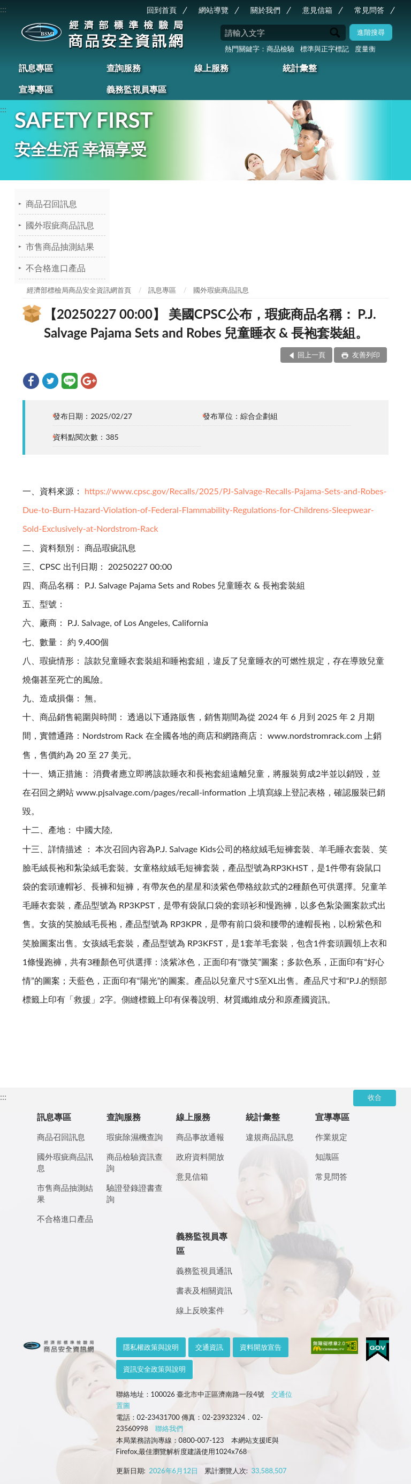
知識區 (327, 1156)
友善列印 (365, 354)
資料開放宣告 (260, 1347)
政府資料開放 (200, 1156)
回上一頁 (311, 354)
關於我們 (265, 9)
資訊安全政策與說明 (154, 1369)
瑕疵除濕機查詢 (134, 1137)
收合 (375, 1097)
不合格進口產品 (56, 268)
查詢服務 (123, 68)
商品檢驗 (280, 48)
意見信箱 (317, 9)
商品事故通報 (200, 1137)
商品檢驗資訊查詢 (134, 1162)
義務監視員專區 (136, 89)
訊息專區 (36, 68)
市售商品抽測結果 (60, 246)
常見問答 (369, 9)
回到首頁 (162, 9)
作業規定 (331, 1137)
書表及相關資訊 (204, 1290)
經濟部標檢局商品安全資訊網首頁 (79, 290)
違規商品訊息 (270, 1137)
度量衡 (365, 48)
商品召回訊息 (51, 203)
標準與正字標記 (324, 48)
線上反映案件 (200, 1310)
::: (3, 9)
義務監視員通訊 (204, 1270)
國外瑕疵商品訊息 (60, 225)
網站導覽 (214, 9)
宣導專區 (36, 89)
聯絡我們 (169, 1428)
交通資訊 (209, 1347)
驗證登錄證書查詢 (134, 1193)
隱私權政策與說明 (151, 1347)
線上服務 (211, 68)
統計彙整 (300, 68)
